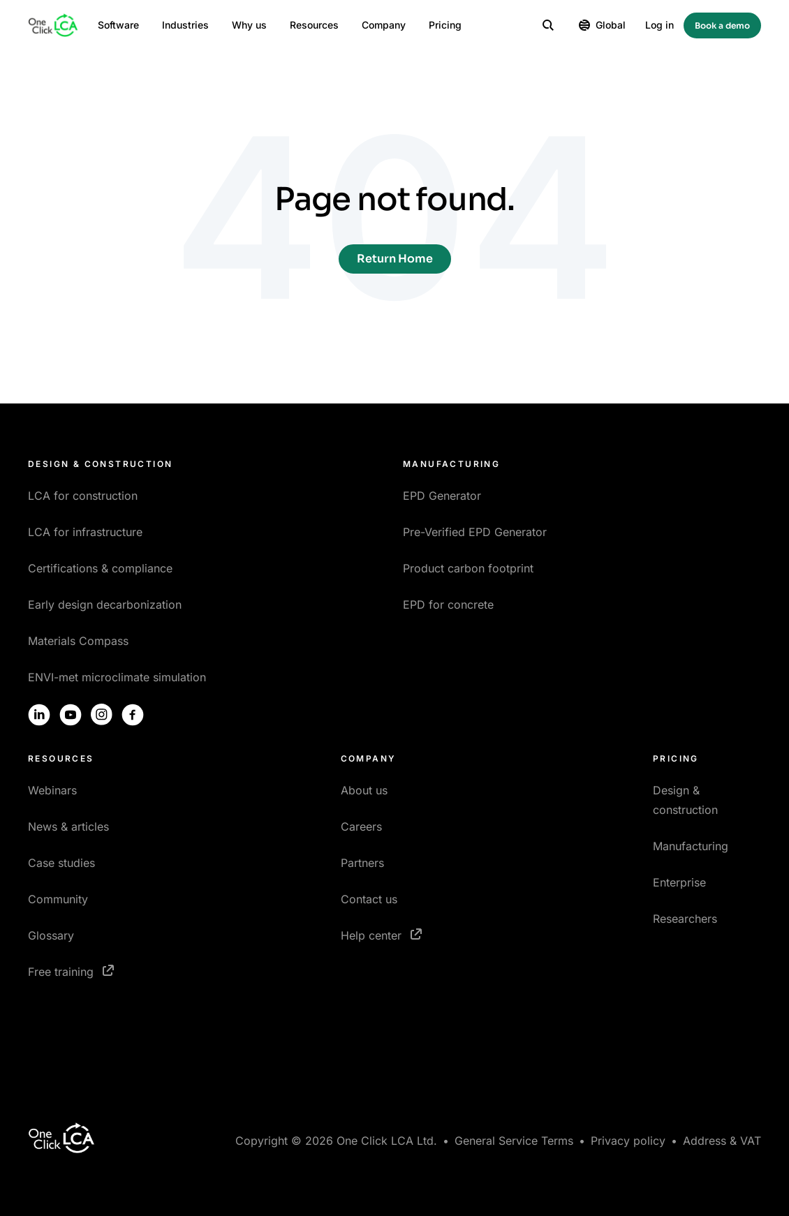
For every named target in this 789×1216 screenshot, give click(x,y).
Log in (659, 25)
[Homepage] (53, 25)
